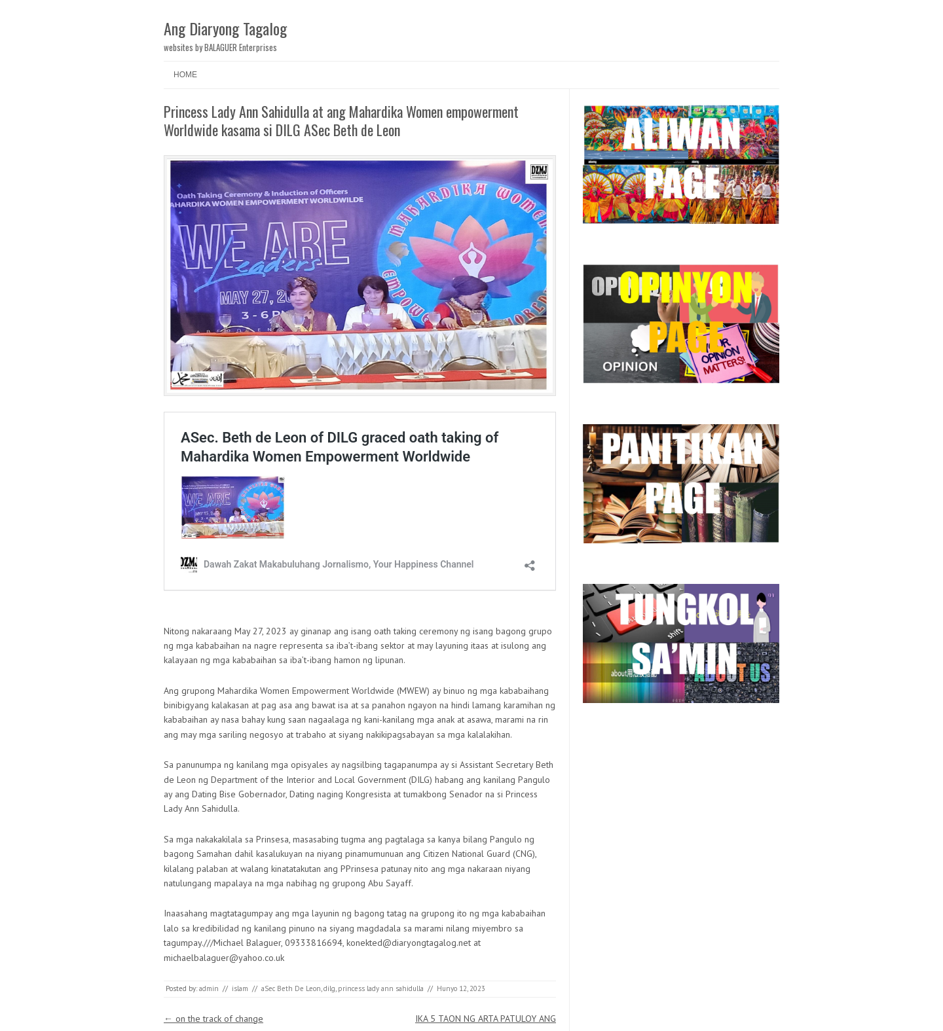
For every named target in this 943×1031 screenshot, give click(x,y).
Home (185, 74)
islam (240, 988)
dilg (329, 988)
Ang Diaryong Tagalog (225, 28)
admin (209, 988)
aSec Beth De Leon (291, 988)
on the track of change (213, 1018)
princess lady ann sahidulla (381, 988)
